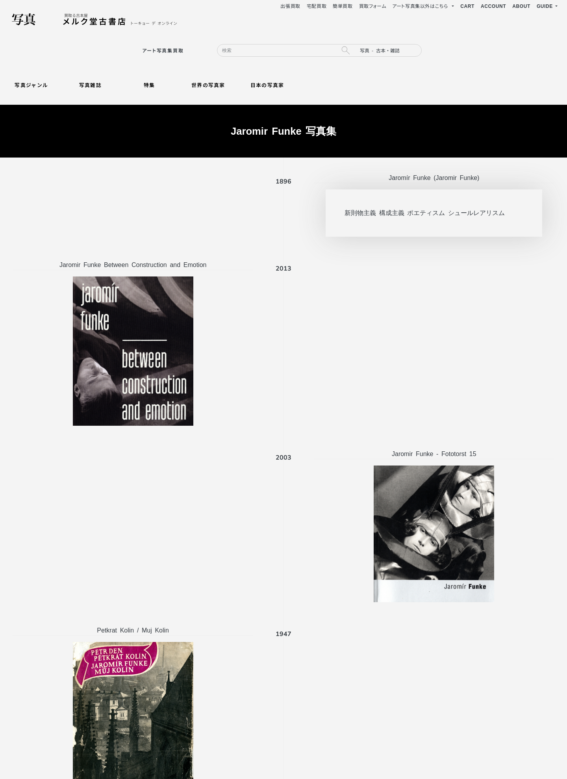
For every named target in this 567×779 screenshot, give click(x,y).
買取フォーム (372, 5)
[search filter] (388, 50)
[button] (547, 6)
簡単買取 (342, 5)
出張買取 (290, 5)
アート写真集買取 (162, 50)
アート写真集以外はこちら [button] (421, 5)
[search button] (345, 50)
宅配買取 (316, 5)
